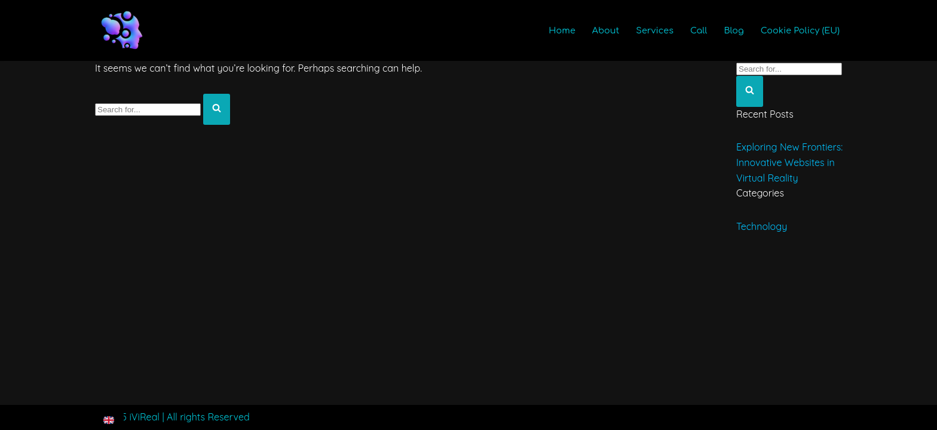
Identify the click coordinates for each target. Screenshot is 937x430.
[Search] (148, 109)
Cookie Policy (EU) (800, 30)
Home (562, 30)
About (606, 30)
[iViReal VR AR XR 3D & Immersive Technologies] (122, 30)
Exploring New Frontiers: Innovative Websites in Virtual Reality (789, 162)
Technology (761, 226)
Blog (733, 30)
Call (699, 30)
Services (654, 30)
